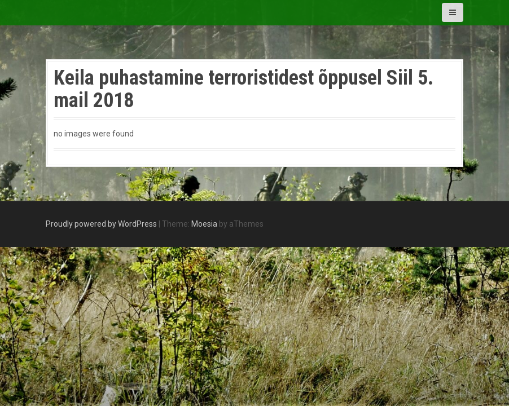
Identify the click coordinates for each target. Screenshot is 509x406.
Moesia (204, 223)
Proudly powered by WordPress (101, 223)
